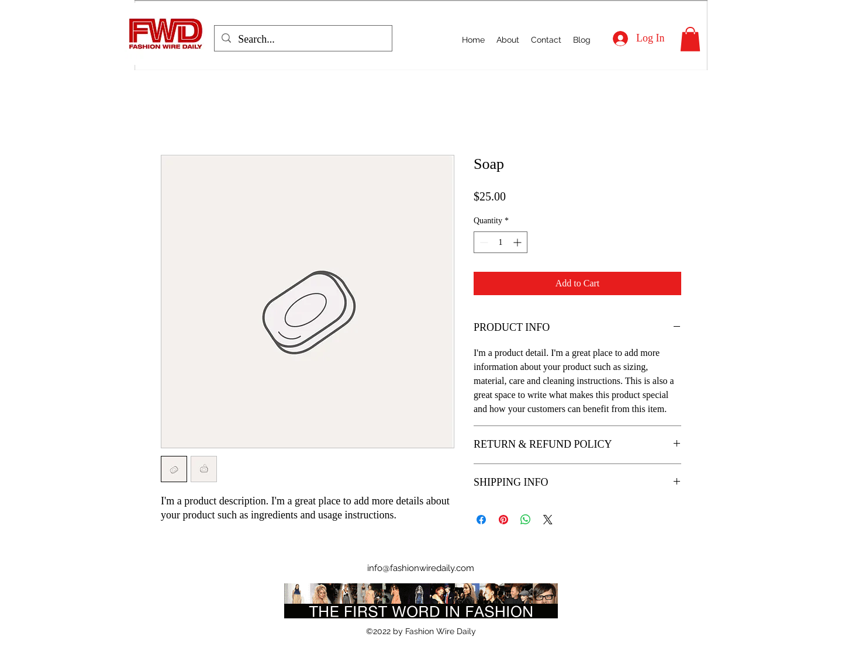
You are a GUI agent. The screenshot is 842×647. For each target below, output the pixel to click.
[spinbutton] (500, 242)
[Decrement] (482, 242)
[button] (690, 39)
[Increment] (518, 242)
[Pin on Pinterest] (503, 520)
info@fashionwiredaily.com (420, 568)
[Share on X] (548, 520)
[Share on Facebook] (481, 520)
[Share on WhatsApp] (526, 520)
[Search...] (302, 40)
